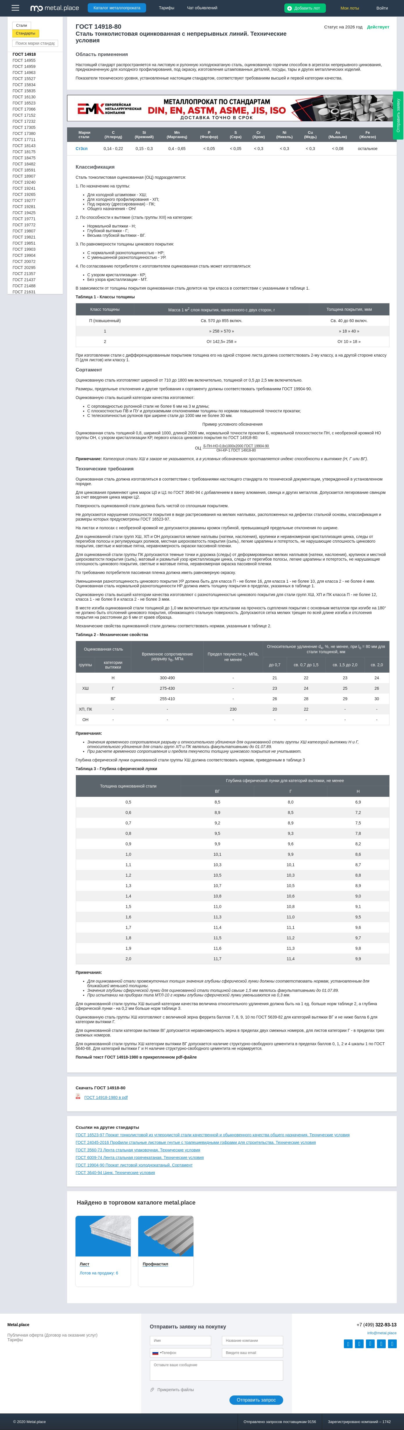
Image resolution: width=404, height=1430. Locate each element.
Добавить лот (307, 8)
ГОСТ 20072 (24, 261)
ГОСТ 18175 (24, 151)
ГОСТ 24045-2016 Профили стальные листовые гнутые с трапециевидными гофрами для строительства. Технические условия (196, 1142)
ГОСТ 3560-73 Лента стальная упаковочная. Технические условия (138, 1150)
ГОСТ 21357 (24, 273)
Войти (382, 8)
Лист (84, 1264)
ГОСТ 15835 (24, 91)
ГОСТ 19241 (24, 188)
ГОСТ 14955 (24, 60)
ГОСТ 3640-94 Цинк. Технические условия (115, 1172)
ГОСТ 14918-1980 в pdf (102, 1097)
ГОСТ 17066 (24, 109)
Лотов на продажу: (99, 1273)
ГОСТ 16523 (24, 103)
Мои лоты (350, 8)
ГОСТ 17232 (24, 121)
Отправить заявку (398, 115)
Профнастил (155, 1264)
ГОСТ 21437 (24, 279)
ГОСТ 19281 (24, 206)
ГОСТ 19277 (24, 200)
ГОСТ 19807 (24, 231)
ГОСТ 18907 (24, 176)
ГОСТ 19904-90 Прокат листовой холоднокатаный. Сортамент (134, 1165)
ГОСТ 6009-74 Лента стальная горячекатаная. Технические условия (140, 1157)
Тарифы (15, 1339)
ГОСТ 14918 (24, 54)
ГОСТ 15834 (24, 84)
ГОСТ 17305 (24, 127)
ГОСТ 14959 (24, 66)
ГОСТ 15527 (24, 78)
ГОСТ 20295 (24, 267)
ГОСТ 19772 (24, 225)
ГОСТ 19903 (24, 249)
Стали (21, 25)
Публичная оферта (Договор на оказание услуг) (53, 1335)
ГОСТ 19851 (24, 243)
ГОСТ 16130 (24, 97)
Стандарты (25, 33)
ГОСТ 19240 (24, 182)
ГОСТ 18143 (24, 145)
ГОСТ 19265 (24, 194)
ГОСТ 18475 (24, 158)
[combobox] (157, 1352)
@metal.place (382, 1333)
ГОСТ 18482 (24, 164)
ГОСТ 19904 (24, 255)
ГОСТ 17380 (24, 133)
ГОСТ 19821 (24, 237)
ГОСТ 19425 (24, 212)
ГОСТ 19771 (24, 218)
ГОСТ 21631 (24, 292)
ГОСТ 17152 (24, 115)
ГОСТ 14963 (24, 72)
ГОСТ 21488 (24, 286)
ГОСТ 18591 (24, 170)
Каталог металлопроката (117, 8)
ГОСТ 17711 (24, 139)
